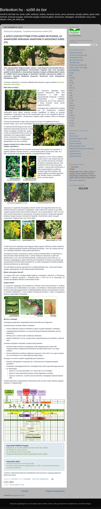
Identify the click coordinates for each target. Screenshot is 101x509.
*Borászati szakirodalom (77, 55)
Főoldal (24, 491)
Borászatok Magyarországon (78, 138)
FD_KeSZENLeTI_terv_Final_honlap (18, 452)
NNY (70, 105)
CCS (70, 78)
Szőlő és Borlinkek (75, 153)
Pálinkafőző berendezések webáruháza (81, 148)
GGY (71, 88)
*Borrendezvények (75, 60)
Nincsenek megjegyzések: (40, 479)
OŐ (70, 108)
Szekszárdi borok (74, 151)
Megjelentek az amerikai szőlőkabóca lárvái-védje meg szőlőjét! (27, 448)
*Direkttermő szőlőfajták (76, 65)
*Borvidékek (73, 62)
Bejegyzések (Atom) (18, 495)
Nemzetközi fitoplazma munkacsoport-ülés (20, 463)
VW (70, 123)
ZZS (70, 125)
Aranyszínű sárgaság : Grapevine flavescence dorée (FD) (28, 31)
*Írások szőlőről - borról (16, 485)
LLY (70, 100)
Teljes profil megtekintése (77, 180)
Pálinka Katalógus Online (77, 146)
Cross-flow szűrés (75, 141)
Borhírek (72, 133)
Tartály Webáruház (75, 156)
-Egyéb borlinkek (74, 52)
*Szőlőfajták (73, 70)
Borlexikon (75, 167)
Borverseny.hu (73, 136)
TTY (70, 118)
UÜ (70, 120)
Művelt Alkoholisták (75, 143)
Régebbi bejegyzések (55, 491)
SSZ (70, 115)
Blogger (88, 503)
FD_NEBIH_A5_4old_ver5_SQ (16, 450)
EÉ (70, 83)
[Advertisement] (82, 206)
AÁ (70, 72)
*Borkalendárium (74, 57)
